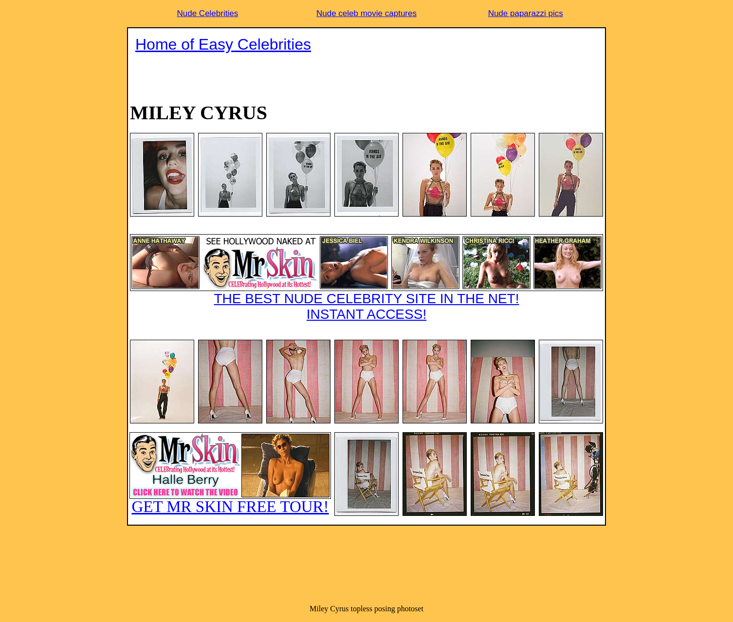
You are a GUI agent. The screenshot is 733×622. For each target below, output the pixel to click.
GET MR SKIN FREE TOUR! (230, 473)
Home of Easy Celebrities (223, 44)
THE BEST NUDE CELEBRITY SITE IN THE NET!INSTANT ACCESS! (366, 278)
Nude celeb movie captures (366, 13)
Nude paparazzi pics (525, 13)
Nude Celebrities (207, 13)
